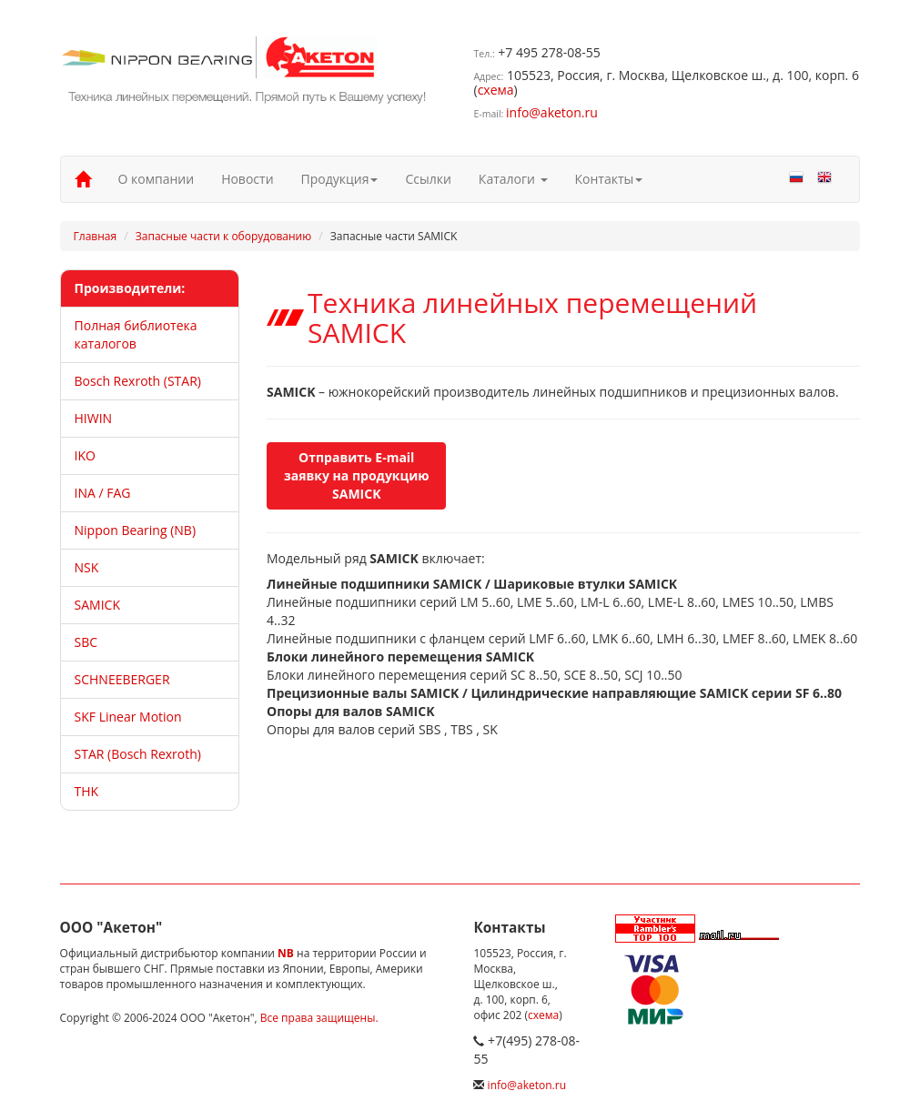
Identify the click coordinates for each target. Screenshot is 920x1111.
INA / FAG (103, 492)
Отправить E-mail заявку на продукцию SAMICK (357, 475)
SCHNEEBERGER (122, 679)
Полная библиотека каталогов (136, 334)
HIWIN (94, 418)
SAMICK (97, 604)
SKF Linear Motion (128, 716)
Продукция (340, 178)
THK (87, 791)
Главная (95, 236)
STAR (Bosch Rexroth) (138, 754)
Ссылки (427, 178)
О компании (156, 178)
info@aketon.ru (552, 112)
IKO (85, 455)
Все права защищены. (319, 1017)
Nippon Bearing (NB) (135, 530)
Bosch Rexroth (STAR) (138, 380)
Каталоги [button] (513, 178)
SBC (86, 642)
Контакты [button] (609, 178)
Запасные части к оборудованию (223, 236)
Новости (247, 178)
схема (496, 89)
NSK (87, 567)
